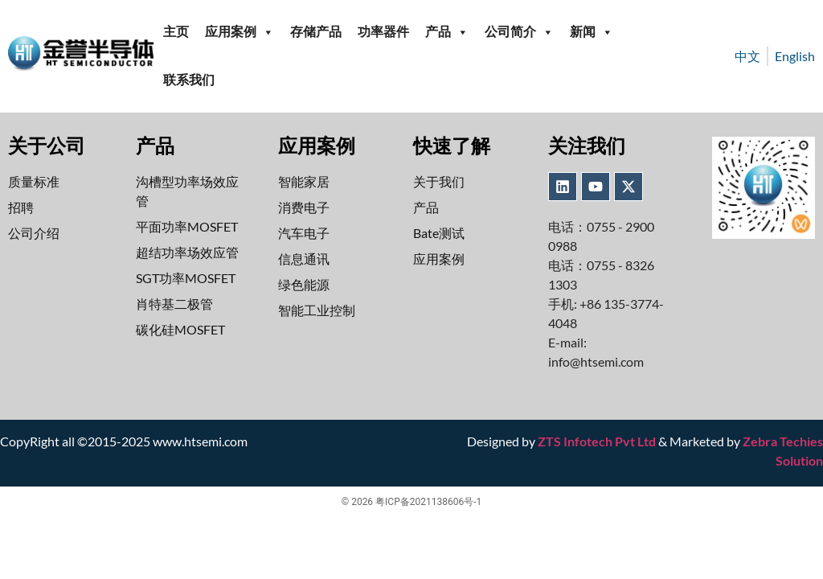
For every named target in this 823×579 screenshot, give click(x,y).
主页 (176, 31)
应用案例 (239, 32)
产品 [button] (447, 32)
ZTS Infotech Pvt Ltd (597, 441)
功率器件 (383, 31)
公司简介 (519, 32)
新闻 (591, 32)
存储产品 (316, 31)
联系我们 (189, 80)
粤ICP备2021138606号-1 (428, 501)
